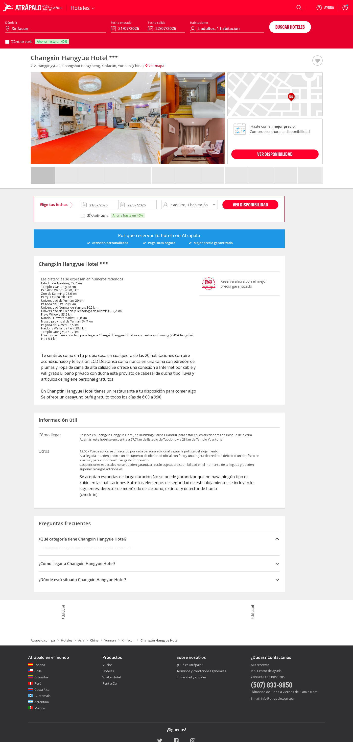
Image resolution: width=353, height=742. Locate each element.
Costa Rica (41, 689)
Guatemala (42, 695)
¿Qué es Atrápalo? (190, 665)
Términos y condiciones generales (201, 671)
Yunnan (110, 640)
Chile (38, 671)
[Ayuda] (325, 8)
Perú (37, 683)
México (39, 708)
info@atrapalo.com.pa (277, 698)
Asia (81, 640)
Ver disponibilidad (250, 204)
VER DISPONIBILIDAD (275, 154)
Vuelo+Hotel (111, 677)
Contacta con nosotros (267, 677)
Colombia (41, 677)
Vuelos (107, 665)
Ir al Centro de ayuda (266, 671)
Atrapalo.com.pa (43, 640)
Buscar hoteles (290, 27)
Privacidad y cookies (191, 677)
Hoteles (66, 640)
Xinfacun (128, 640)
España (39, 665)
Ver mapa (154, 65)
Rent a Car (110, 683)
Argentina (41, 702)
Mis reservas (260, 665)
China (94, 640)
